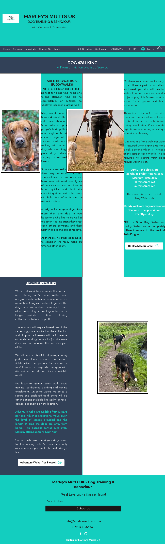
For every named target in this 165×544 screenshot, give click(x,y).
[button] (159, 48)
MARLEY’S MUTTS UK (49, 16)
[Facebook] (129, 49)
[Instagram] (135, 49)
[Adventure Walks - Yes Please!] (41, 462)
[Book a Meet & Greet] (144, 246)
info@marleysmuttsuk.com (92, 49)
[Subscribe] (83, 508)
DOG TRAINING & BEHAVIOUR (49, 22)
